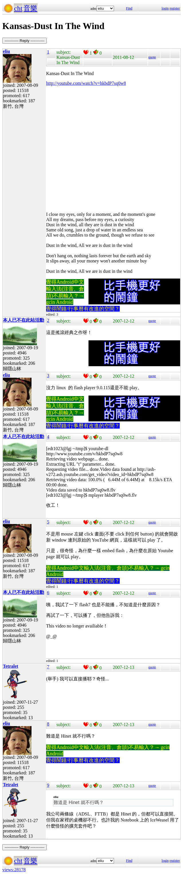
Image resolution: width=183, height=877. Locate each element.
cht (18, 8)
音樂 (30, 8)
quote (152, 57)
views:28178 (14, 869)
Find (129, 8)
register (175, 8)
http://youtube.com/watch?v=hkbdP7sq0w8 (86, 83)
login (165, 8)
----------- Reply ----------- (24, 41)
